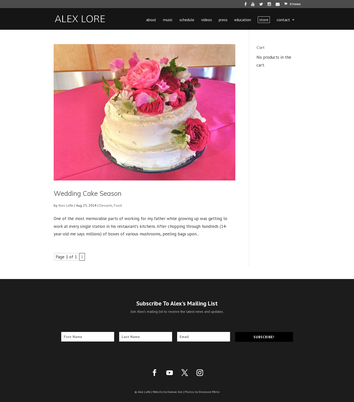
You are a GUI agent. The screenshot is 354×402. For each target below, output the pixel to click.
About (151, 20)
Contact (283, 20)
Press (223, 20)
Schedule (186, 20)
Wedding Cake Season (87, 193)
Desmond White (209, 392)
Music (168, 20)
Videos (206, 20)
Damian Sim (174, 392)
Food (118, 205)
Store (263, 19)
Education (242, 20)
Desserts (105, 205)
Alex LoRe (65, 205)
